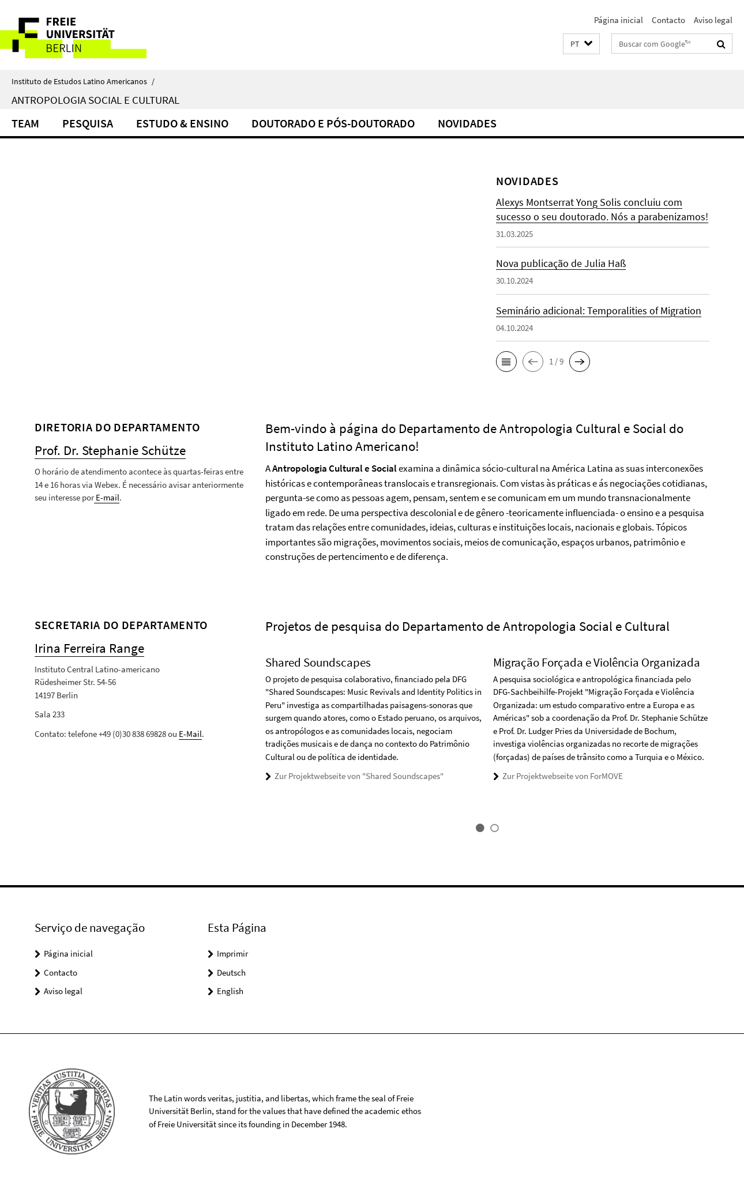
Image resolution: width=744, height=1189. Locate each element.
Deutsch (231, 972)
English (230, 990)
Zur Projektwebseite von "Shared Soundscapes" (359, 775)
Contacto (668, 19)
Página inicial (618, 19)
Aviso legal (713, 19)
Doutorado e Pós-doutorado (333, 123)
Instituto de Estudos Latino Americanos (83, 81)
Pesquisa (87, 123)
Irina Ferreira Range (89, 647)
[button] (581, 44)
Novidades (467, 123)
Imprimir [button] (232, 953)
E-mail (106, 497)
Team (25, 123)
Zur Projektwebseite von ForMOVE (562, 775)
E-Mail (190, 733)
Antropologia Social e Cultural (95, 100)
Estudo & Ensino (182, 123)
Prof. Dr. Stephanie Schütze (110, 450)
